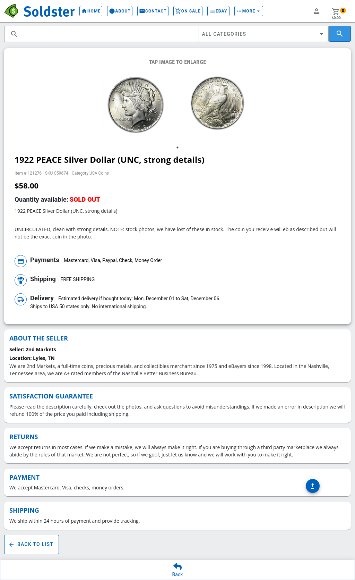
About (119, 11)
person (316, 11)
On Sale (187, 11)
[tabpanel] (138, 105)
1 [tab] (177, 147)
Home (90, 11)
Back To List (31, 544)
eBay (218, 11)
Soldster (49, 10)
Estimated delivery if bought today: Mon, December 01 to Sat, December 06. (139, 298)
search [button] (14, 34)
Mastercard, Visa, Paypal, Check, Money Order (113, 260)
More (248, 11)
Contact (152, 11)
